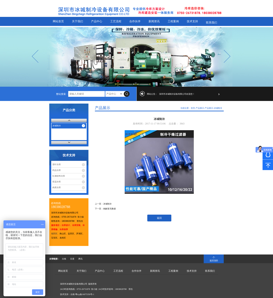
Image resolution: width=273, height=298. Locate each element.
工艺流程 (115, 21)
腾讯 (80, 259)
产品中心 (96, 21)
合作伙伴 (135, 21)
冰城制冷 (56, 125)
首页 (193, 108)
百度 (72, 259)
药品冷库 (56, 170)
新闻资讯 (154, 21)
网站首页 (58, 21)
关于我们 (77, 21)
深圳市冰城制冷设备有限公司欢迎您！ (177, 94)
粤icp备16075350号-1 (84, 294)
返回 (159, 218)
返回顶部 (214, 260)
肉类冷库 (56, 187)
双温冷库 (56, 182)
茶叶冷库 (56, 164)
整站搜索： (62, 94)
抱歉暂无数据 (109, 208)
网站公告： (152, 94)
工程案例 (173, 21)
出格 (64, 259)
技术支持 (192, 21)
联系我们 (211, 22)
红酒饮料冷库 (58, 176)
